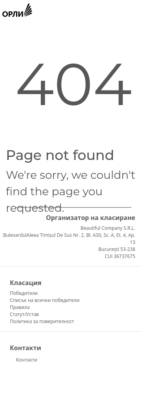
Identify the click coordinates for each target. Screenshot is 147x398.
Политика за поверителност (42, 321)
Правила (20, 307)
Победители (24, 293)
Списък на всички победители (45, 300)
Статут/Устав (24, 314)
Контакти (26, 359)
